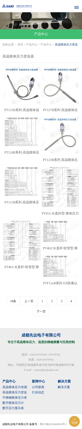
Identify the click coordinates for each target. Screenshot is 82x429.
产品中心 (31, 44)
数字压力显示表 (13, 408)
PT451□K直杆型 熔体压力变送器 (60, 216)
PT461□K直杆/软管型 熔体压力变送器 (21, 269)
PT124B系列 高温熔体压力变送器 (21, 155)
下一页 (41, 311)
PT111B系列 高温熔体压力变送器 (22, 204)
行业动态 (38, 392)
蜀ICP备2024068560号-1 (53, 424)
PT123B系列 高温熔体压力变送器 (60, 162)
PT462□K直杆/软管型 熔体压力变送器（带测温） (60, 250)
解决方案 (64, 387)
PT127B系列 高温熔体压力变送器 (60, 112)
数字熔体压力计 (13, 403)
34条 (13, 301)
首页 (20, 44)
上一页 (28, 301)
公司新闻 (38, 387)
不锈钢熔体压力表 (14, 397)
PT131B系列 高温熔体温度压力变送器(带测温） (21, 112)
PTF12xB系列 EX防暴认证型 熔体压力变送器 (60, 285)
